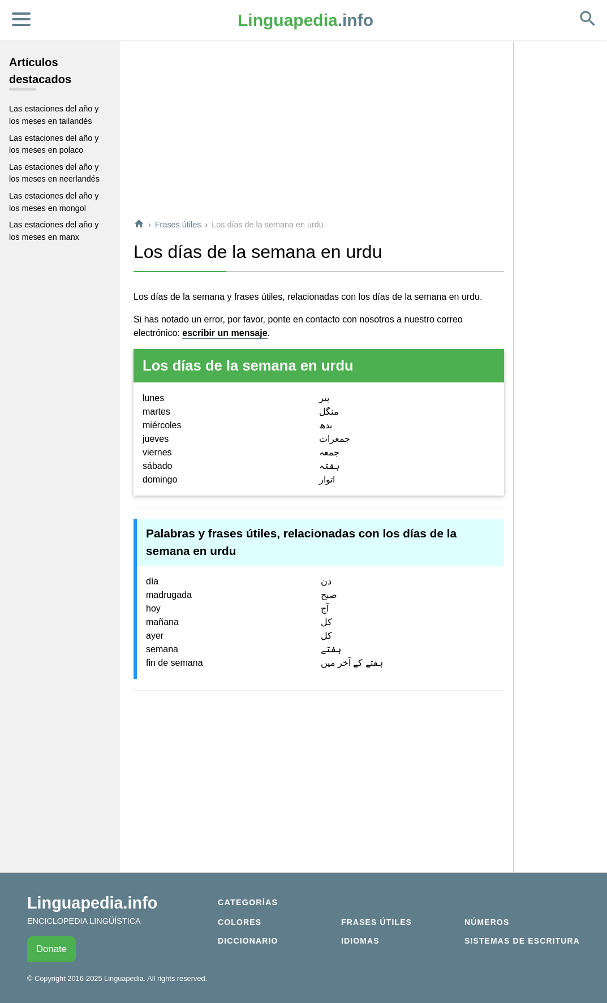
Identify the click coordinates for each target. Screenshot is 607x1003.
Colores (239, 922)
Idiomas (360, 940)
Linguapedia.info (92, 903)
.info (305, 20)
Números (486, 922)
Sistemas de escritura (522, 940)
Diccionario (248, 940)
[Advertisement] (319, 129)
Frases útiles (178, 224)
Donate (51, 949)
